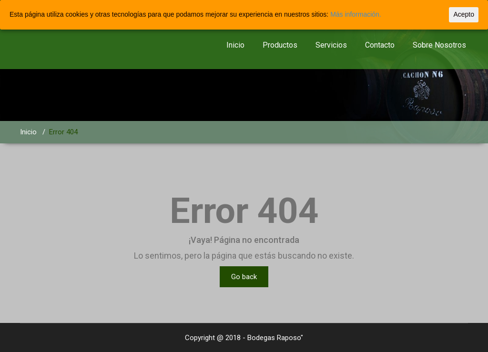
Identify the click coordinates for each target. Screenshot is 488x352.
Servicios (331, 45)
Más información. (355, 14)
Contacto (380, 45)
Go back (244, 276)
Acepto (463, 14)
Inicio (235, 45)
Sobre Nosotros (439, 45)
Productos (280, 45)
